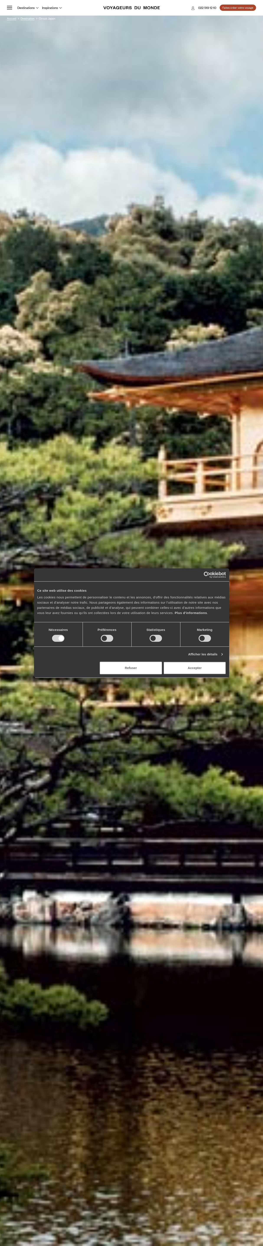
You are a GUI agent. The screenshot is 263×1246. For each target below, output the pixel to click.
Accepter (195, 668)
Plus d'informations (191, 613)
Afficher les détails (202, 654)
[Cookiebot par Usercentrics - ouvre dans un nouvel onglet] (207, 575)
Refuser (131, 668)
